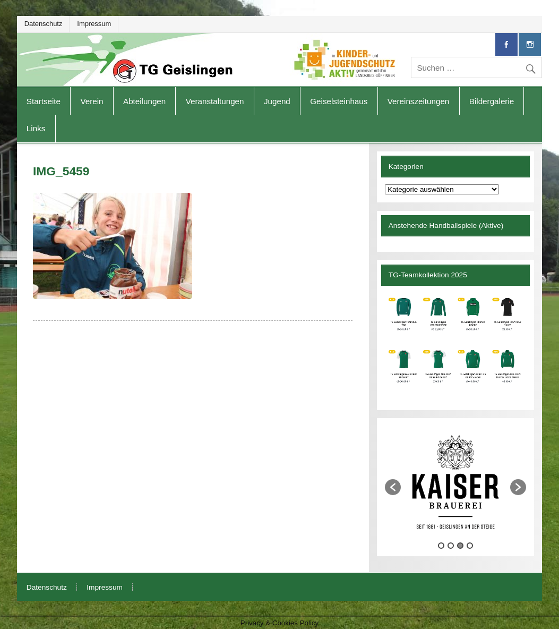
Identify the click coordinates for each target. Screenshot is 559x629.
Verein (91, 101)
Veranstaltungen (215, 101)
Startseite (44, 101)
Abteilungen (144, 101)
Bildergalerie (491, 101)
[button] (393, 487)
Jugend (277, 101)
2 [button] (451, 545)
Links (36, 128)
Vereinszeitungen (419, 101)
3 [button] (460, 545)
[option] (455, 482)
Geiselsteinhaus (338, 101)
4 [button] (470, 545)
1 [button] (441, 545)
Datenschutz (43, 24)
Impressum (94, 24)
